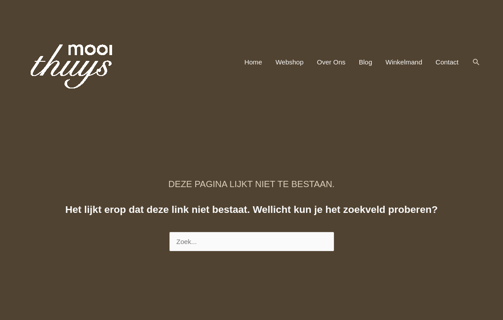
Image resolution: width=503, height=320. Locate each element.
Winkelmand (404, 62)
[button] (476, 62)
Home (253, 62)
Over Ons (331, 62)
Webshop (289, 62)
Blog (365, 62)
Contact (447, 62)
